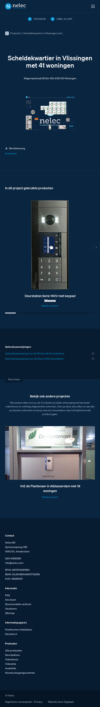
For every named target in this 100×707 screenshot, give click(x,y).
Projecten (15, 33)
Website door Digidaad (61, 701)
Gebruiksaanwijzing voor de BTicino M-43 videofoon (34, 353)
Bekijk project (50, 497)
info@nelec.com (14, 562)
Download (10, 153)
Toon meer (14, 379)
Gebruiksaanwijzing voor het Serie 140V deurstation (34, 358)
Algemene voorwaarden (18, 701)
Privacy (38, 701)
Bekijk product (50, 305)
